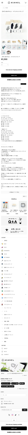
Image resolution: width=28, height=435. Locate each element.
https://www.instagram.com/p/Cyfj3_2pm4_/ (11, 110)
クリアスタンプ (7, 277)
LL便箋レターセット (8, 334)
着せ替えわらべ (7, 284)
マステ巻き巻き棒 (8, 301)
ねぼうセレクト (7, 260)
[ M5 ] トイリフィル (8, 297)
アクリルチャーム (8, 304)
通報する (24, 196)
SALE (5, 247)
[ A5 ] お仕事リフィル (9, 291)
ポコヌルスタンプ (8, 274)
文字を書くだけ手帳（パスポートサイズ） (13, 324)
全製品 (5, 240)
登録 (25, 409)
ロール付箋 (6, 328)
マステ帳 (6, 270)
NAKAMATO (6, 250)
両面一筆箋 (6, 321)
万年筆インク (7, 287)
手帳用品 (6, 338)
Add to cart (14, 75)
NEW (5, 243)
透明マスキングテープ (9, 267)
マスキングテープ (8, 264)
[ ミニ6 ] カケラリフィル (9, 294)
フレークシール (7, 307)
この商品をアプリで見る (14, 192)
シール (5, 311)
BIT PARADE (7, 257)
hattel (5, 254)
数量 (2, 62)
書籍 (5, 341)
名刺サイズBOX (7, 331)
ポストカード (7, 318)
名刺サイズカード (8, 314)
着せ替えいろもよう (8, 281)
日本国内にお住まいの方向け (14, 79)
